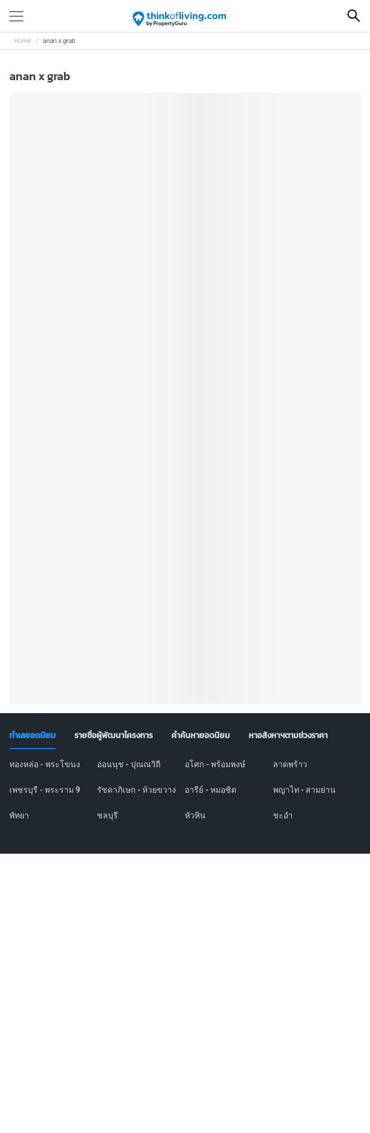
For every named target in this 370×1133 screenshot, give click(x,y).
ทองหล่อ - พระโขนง (44, 764)
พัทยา (19, 815)
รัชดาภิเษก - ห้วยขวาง (136, 789)
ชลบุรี (107, 815)
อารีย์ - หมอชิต (210, 789)
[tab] (32, 735)
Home (22, 41)
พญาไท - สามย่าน (304, 789)
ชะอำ (283, 815)
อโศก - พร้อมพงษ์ (215, 764)
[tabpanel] (185, 796)
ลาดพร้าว (290, 764)
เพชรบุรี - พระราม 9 (44, 789)
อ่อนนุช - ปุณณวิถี (128, 764)
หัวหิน (195, 815)
